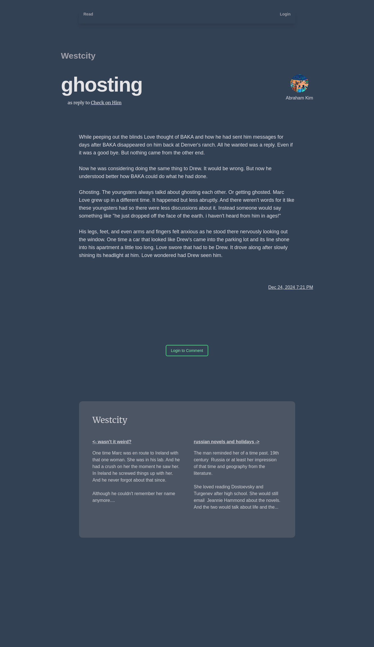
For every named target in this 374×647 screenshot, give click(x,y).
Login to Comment (187, 350)
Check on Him (106, 102)
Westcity (78, 55)
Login (285, 14)
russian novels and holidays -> (226, 441)
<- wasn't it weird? (112, 441)
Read (88, 14)
